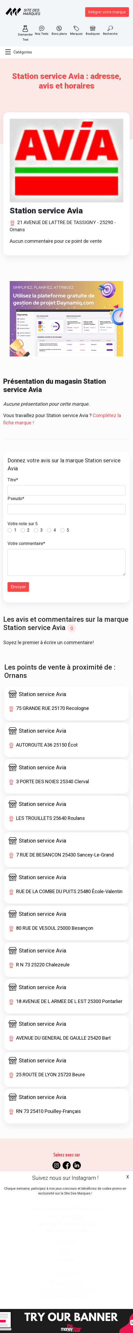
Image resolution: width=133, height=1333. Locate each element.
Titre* (13, 479)
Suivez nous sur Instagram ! (65, 1178)
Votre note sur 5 (23, 523)
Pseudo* (16, 498)
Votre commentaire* (26, 543)
